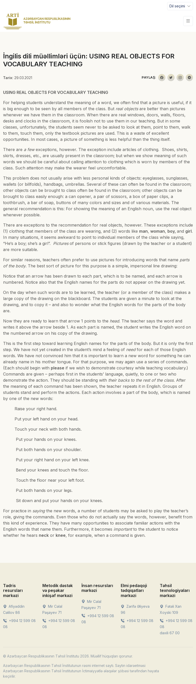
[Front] (37, 21)
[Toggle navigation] (180, 6)
